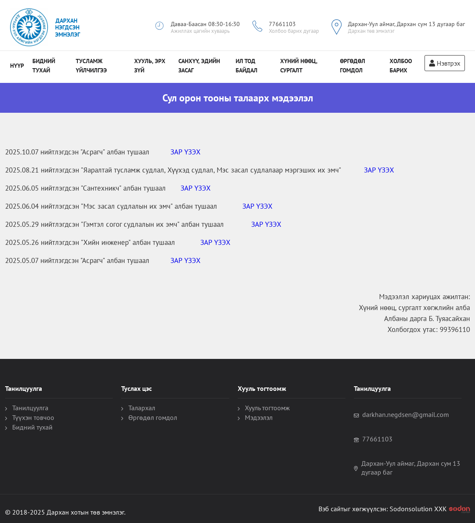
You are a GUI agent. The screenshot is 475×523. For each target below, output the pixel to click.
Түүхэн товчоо (33, 417)
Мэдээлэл (259, 417)
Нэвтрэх (444, 63)
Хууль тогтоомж (267, 408)
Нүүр (17, 65)
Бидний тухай (32, 427)
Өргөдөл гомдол (152, 417)
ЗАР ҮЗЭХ (185, 152)
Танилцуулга (30, 408)
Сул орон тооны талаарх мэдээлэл (237, 97)
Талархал (141, 408)
